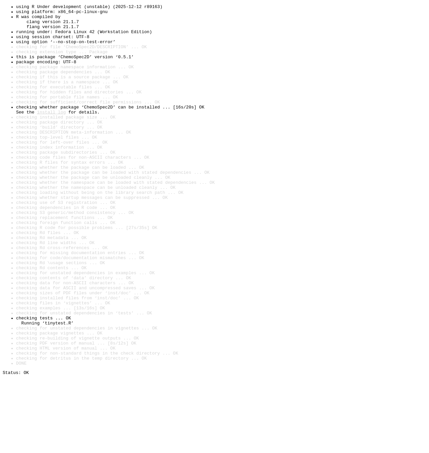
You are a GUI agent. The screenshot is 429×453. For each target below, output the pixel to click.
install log (51, 134)
